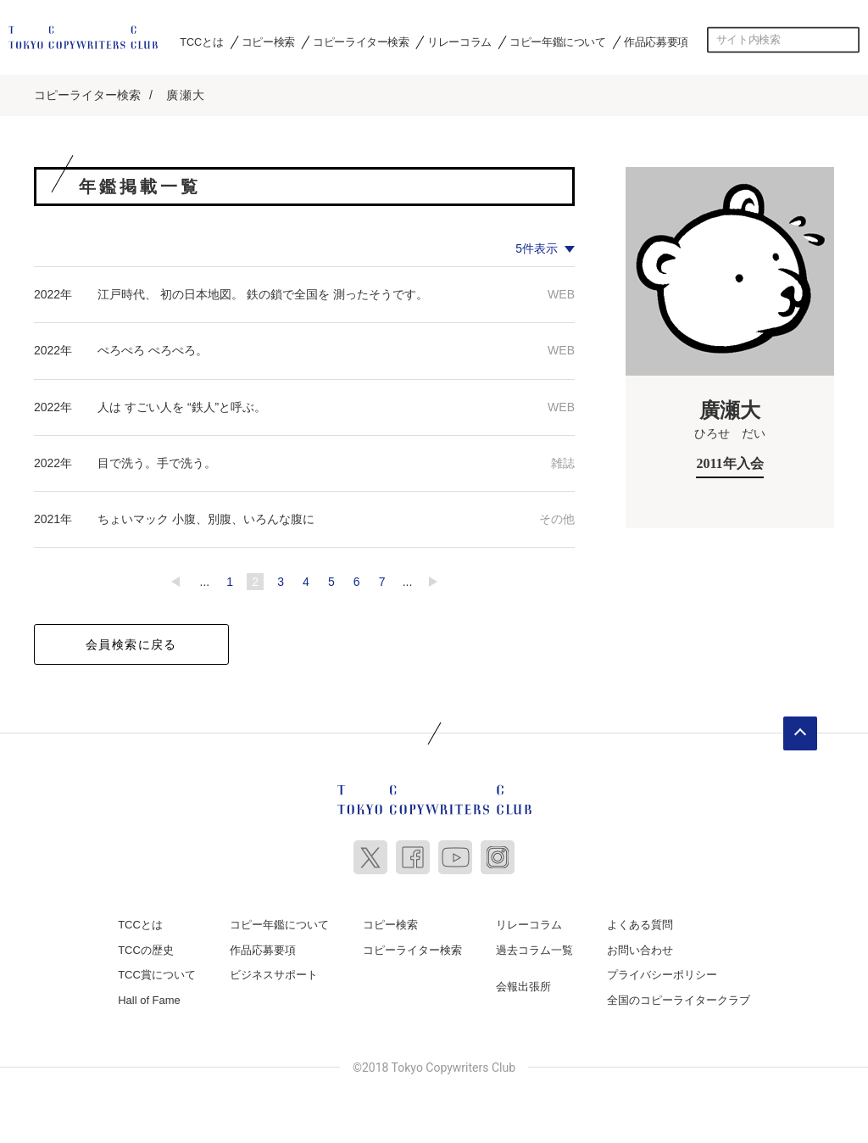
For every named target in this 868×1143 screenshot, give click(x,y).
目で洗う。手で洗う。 (156, 462)
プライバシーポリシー (662, 973)
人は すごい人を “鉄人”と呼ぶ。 (181, 406)
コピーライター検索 (361, 41)
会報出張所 (523, 985)
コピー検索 (268, 41)
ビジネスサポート (274, 973)
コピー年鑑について (557, 41)
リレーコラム (459, 41)
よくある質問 (640, 923)
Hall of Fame (149, 999)
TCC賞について (157, 973)
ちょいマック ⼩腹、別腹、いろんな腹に (205, 518)
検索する (847, 40)
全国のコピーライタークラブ (678, 999)
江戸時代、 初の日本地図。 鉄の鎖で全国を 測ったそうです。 (262, 293)
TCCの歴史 (146, 949)
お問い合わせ (640, 949)
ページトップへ (800, 733)
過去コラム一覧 (534, 949)
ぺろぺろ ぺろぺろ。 (152, 349)
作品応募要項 (656, 41)
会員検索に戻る (131, 643)
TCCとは (201, 41)
